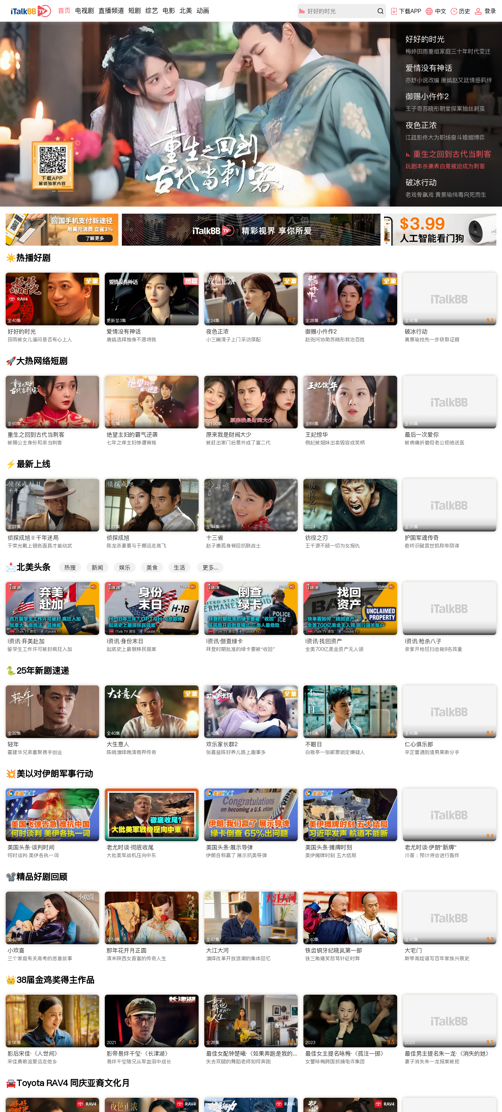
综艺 (151, 10)
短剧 (134, 10)
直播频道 (111, 10)
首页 (64, 10)
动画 (202, 10)
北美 (185, 10)
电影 (168, 10)
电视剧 (84, 10)
